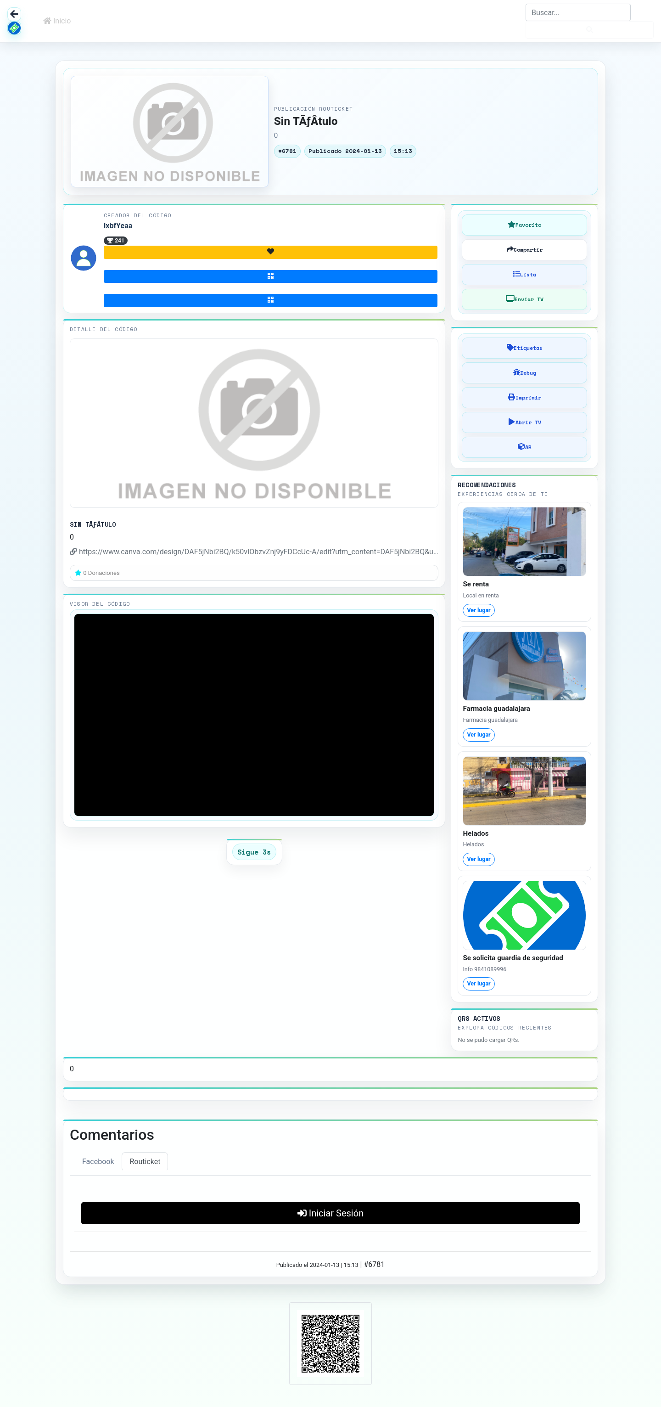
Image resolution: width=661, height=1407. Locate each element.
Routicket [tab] (144, 1161)
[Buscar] (590, 30)
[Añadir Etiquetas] (524, 348)
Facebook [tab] (98, 1161)
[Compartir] (524, 249)
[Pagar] (270, 300)
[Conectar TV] (524, 299)
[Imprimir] (524, 397)
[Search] (578, 12)
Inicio (57, 21)
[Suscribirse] (270, 276)
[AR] (524, 447)
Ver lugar (478, 610)
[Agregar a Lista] (524, 274)
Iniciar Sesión (330, 1213)
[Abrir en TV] (524, 422)
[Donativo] (270, 252)
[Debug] (524, 372)
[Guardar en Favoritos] (524, 225)
